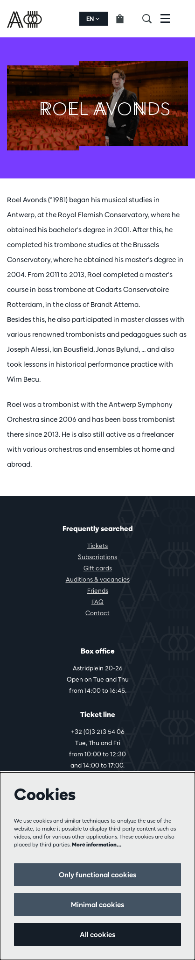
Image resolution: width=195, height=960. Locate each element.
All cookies (97, 934)
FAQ (97, 601)
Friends (97, 590)
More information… (97, 844)
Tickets (97, 545)
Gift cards (98, 568)
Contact (97, 613)
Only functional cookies (97, 874)
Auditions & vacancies (98, 579)
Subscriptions (97, 557)
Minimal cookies (97, 904)
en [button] (92, 18)
